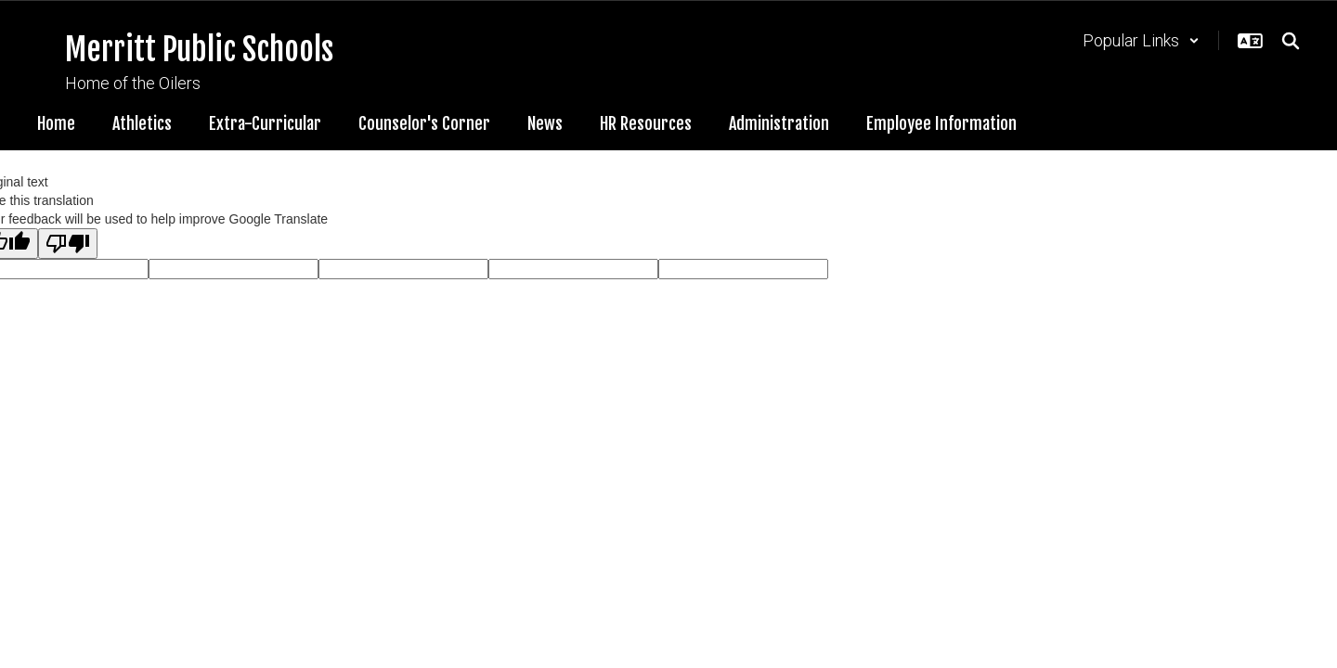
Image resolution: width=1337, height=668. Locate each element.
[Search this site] (1290, 41)
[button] (1141, 40)
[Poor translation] (67, 243)
